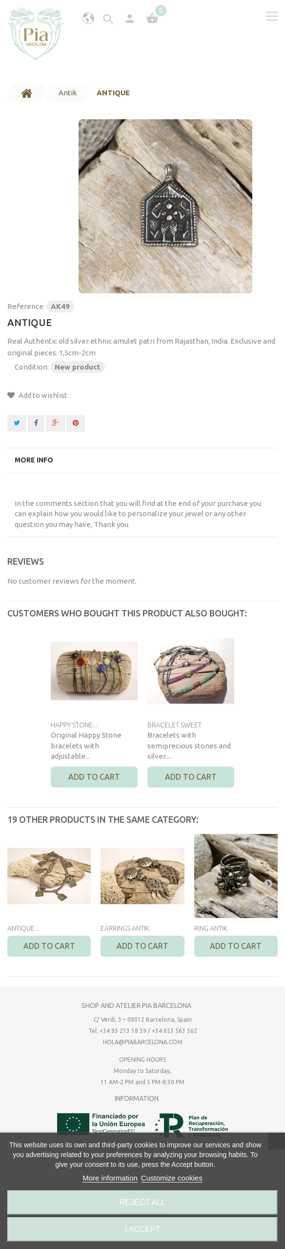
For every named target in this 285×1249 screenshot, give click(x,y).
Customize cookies (172, 1178)
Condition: (32, 367)
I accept (143, 1229)
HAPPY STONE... (74, 725)
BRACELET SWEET (174, 725)
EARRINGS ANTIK (125, 928)
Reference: (26, 306)
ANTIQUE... (23, 928)
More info (34, 460)
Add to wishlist (42, 395)
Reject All (142, 1202)
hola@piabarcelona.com (143, 1042)
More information (110, 1178)
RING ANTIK (210, 928)
